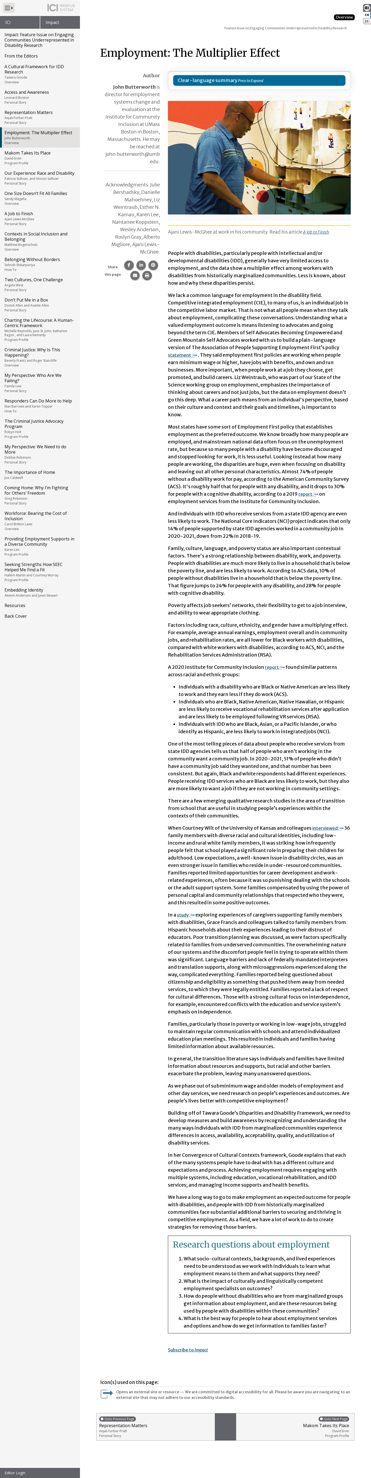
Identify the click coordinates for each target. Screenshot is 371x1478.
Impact (52, 22)
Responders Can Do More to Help (40, 405)
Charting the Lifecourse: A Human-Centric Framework (40, 329)
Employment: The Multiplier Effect (40, 137)
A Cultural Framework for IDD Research (40, 74)
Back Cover (16, 616)
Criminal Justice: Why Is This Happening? (40, 357)
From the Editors (21, 56)
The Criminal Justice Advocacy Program (40, 428)
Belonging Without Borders (40, 264)
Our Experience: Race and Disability (40, 178)
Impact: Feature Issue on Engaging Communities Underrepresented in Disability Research (39, 40)
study (186, 915)
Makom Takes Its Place (40, 157)
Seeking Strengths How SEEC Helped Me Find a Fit (40, 571)
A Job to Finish (40, 218)
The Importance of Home (40, 474)
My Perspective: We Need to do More (40, 454)
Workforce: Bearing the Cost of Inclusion (40, 520)
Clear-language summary (207, 80)
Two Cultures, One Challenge (40, 284)
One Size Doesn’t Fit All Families (40, 198)
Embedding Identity (40, 592)
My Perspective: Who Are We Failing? (40, 382)
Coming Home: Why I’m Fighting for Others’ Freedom (40, 495)
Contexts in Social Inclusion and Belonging (40, 241)
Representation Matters (40, 117)
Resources (15, 605)
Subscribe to (190, 1350)
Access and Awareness (40, 97)
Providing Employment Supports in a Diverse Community (40, 546)
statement (183, 355)
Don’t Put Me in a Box (40, 304)
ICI (8, 22)
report (309, 494)
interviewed (329, 828)
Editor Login (15, 1472)
